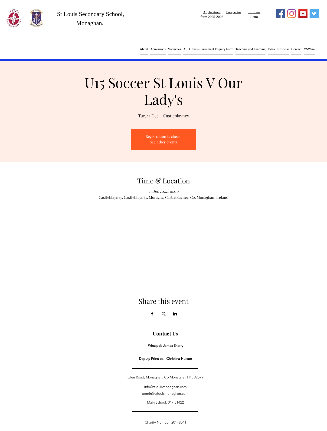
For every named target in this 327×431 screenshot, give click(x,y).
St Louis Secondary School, (90, 14)
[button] (174, 49)
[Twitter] (314, 13)
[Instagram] (291, 13)
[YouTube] (302, 13)
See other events (163, 141)
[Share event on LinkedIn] (175, 313)
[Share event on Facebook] (152, 313)
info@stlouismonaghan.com (165, 387)
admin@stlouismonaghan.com (165, 393)
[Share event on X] (163, 313)
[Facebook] (280, 13)
